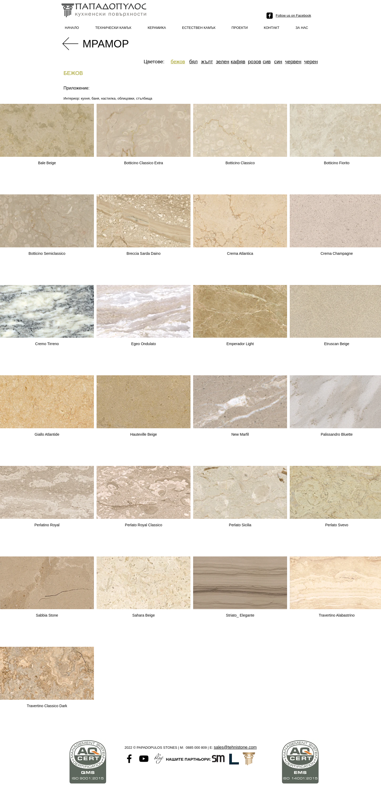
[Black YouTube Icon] (143, 758)
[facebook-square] (269, 15)
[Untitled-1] (158, 758)
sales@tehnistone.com (235, 747)
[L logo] (233, 758)
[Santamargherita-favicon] (218, 758)
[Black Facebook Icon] (129, 758)
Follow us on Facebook (293, 15)
